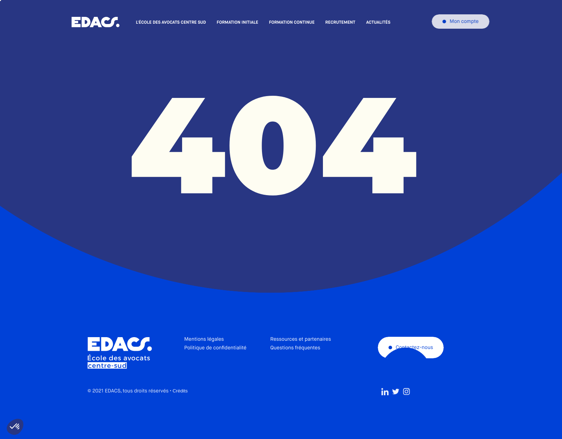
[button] (15, 426)
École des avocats (95, 22)
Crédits (179, 407)
